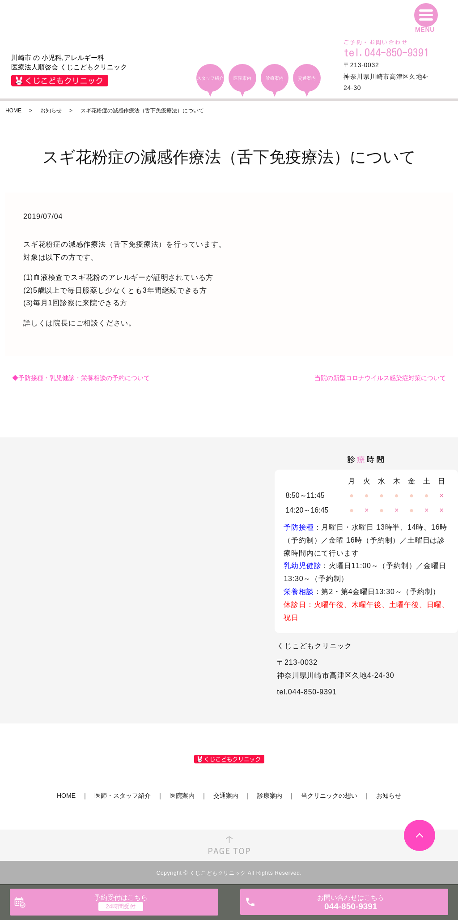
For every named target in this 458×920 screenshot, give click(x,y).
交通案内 (225, 795)
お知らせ (51, 110)
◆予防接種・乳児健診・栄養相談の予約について (81, 377)
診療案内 (269, 795)
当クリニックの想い (329, 795)
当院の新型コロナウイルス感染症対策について (380, 377)
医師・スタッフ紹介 (122, 795)
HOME (13, 110)
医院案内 (182, 795)
